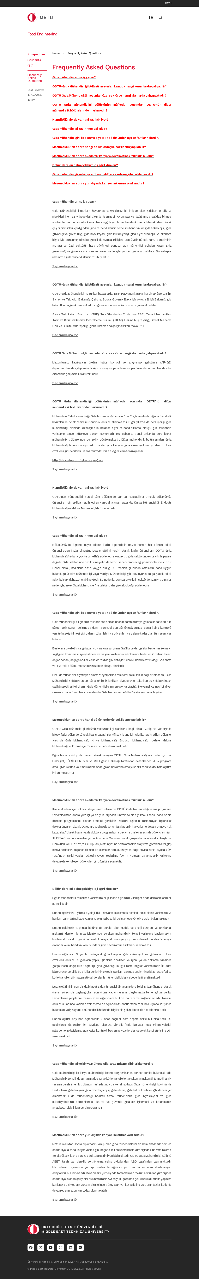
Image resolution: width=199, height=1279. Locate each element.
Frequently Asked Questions (35, 78)
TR (150, 17)
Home (55, 53)
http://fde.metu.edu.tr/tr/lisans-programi (77, 460)
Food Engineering (43, 33)
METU (168, 3)
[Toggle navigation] (169, 17)
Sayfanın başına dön (65, 266)
